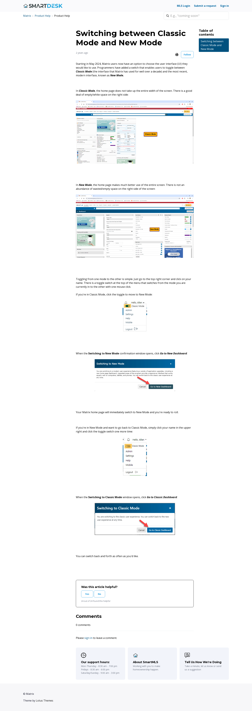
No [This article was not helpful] (99, 593)
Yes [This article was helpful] (87, 593)
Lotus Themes (44, 700)
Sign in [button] (224, 6)
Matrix (27, 16)
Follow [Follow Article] (187, 54)
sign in (88, 638)
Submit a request (205, 6)
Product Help (42, 16)
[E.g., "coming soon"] (196, 16)
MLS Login (183, 6)
